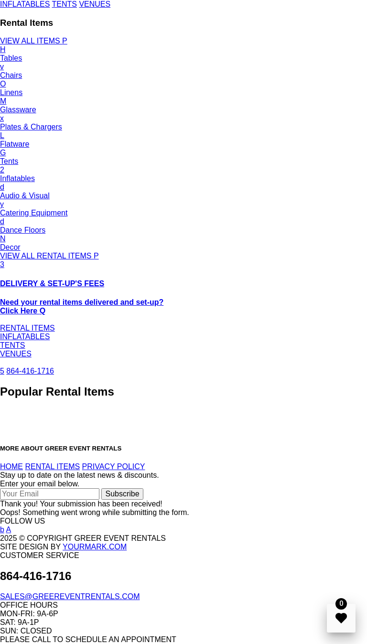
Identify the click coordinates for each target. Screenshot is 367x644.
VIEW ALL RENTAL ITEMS (49, 256)
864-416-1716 (30, 371)
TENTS (64, 4)
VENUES (94, 4)
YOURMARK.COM (95, 547)
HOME (11, 466)
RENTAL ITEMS (27, 328)
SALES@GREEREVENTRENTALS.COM (70, 596)
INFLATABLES (25, 4)
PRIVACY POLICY (113, 466)
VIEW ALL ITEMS (33, 41)
